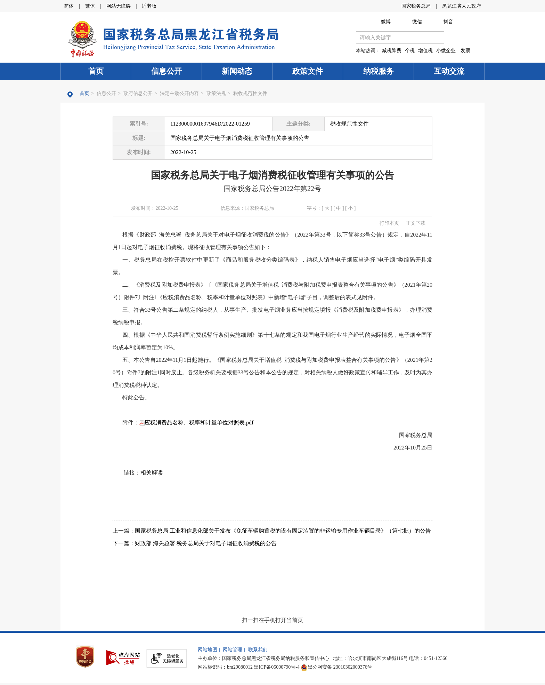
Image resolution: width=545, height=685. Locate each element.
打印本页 (389, 223)
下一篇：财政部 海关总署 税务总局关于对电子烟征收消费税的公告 (195, 543)
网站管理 (232, 649)
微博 (386, 21)
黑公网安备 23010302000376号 (336, 667)
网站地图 (207, 649)
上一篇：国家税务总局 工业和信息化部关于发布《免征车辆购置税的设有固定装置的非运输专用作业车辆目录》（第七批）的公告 (272, 531)
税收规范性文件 (250, 93)
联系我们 (258, 649)
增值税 (425, 50)
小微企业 (446, 50)
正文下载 (415, 223)
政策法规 (216, 93)
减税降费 (391, 50)
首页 (96, 71)
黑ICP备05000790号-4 (276, 667)
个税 (410, 50)
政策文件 (307, 71)
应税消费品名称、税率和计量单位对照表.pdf (196, 422)
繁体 (90, 6)
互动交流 (449, 71)
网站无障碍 (118, 6)
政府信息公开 (138, 93)
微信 (417, 21)
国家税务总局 (416, 6)
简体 (69, 6)
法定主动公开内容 (179, 93)
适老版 (149, 6)
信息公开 (166, 71)
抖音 (448, 21)
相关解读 (151, 473)
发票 (465, 50)
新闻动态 (237, 71)
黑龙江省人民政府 (461, 6)
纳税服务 (378, 71)
